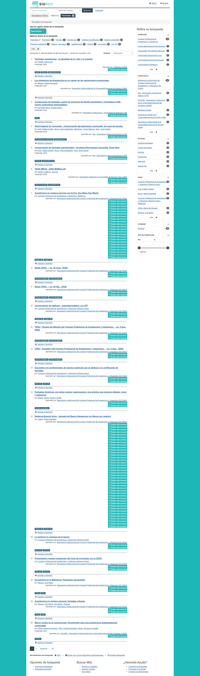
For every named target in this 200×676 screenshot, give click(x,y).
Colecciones (143, 76)
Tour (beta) (86, 672)
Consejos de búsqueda (137, 667)
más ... (35, 49)
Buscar (87, 10)
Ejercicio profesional (38, 44)
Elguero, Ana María (58, 44)
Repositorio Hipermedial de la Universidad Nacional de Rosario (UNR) (99, 88)
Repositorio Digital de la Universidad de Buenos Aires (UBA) (103, 177)
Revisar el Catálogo (89, 667)
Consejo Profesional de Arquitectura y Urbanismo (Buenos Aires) (63, 309)
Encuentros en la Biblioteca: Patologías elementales (60, 580)
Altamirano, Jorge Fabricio (84, 129)
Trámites (58, 40)
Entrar (164, 3)
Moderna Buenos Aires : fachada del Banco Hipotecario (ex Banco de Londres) (73, 416)
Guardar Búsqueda (116, 655)
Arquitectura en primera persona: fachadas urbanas (60, 601)
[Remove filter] (73, 16)
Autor (140, 177)
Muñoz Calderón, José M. (48, 172)
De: (139, 240)
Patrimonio (46, 40)
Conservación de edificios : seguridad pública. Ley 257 (61, 306)
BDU (34, 4)
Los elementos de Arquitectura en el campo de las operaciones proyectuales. (72, 80)
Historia (90, 44)
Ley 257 (114, 44)
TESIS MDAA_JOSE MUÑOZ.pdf (50, 169)
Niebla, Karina (43, 398)
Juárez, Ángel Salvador (47, 419)
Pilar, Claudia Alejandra (67, 628)
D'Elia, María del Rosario (47, 628)
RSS (58, 655)
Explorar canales (88, 669)
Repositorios (36, 31)
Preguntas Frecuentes (137, 669)
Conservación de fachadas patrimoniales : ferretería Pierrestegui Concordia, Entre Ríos (77, 148)
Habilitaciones (76, 44)
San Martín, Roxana (62, 604)
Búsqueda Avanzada (43, 669)
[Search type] (68, 10)
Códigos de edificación (91, 40)
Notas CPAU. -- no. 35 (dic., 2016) (51, 287)
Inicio (153, 3)
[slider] (139, 248)
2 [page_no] (36, 649)
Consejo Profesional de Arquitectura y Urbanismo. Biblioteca (61, 196)
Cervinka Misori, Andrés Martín (50, 108)
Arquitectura (72, 40)
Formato (141, 139)
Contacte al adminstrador (138, 672)
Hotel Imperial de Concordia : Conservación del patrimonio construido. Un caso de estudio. (79, 126)
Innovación (102, 44)
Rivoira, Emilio (55, 398)
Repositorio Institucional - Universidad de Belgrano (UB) (105, 113)
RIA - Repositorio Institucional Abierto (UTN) (109, 134)
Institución (142, 34)
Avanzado (99, 10)
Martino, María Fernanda (47, 83)
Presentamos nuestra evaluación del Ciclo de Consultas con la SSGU (68, 558)
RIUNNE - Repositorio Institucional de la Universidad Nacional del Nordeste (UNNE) (94, 633)
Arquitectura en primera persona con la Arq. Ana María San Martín (67, 193)
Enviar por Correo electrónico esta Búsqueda (84, 655)
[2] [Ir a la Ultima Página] (53, 649)
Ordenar (107, 53)
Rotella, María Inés (45, 62)
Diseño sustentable (112, 40)
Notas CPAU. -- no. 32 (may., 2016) (51, 268)
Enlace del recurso (117, 70)
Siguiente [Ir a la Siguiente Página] (44, 649)
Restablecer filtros (40, 16)
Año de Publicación (146, 235)
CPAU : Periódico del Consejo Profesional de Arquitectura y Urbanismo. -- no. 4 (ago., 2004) (79, 349)
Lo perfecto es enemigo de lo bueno (52, 537)
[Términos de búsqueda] (42, 10)
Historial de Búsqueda (43, 667)
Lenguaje (142, 224)
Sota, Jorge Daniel (103, 129)
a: (154, 240)
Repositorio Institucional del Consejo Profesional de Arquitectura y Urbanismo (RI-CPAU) (92, 198)
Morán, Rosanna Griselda (88, 628)
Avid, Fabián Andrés (46, 129)
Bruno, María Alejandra (64, 129)
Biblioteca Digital (120, 67)
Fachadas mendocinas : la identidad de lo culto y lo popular (64, 59)
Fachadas (35, 40)
